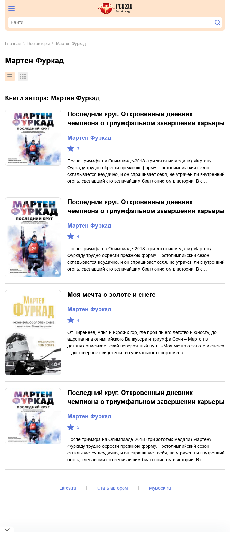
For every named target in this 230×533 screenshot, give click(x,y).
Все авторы (38, 43)
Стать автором (112, 488)
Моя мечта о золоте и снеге (111, 294)
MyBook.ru (160, 488)
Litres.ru (67, 488)
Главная (13, 43)
